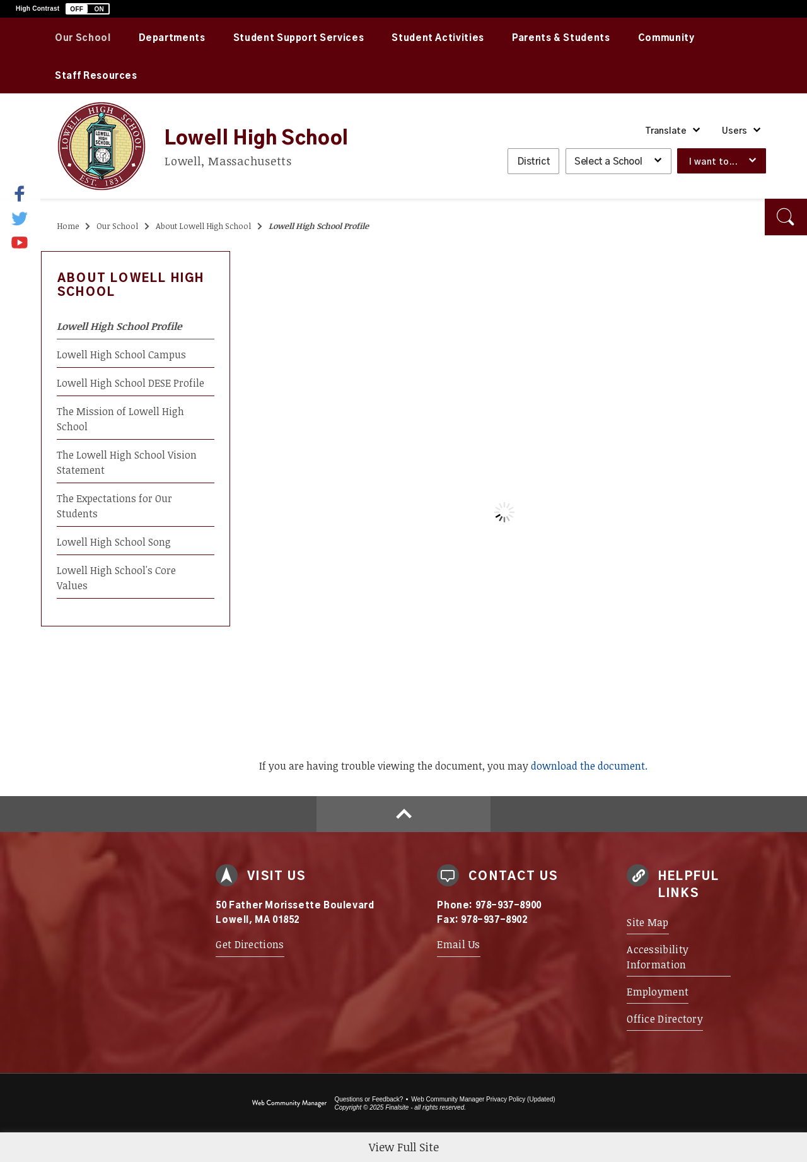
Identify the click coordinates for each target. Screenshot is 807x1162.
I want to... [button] (713, 162)
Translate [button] (666, 131)
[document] (504, 512)
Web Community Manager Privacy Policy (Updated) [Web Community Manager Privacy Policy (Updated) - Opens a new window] (483, 1099)
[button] (88, 9)
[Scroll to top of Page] (403, 814)
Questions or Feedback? (368, 1099)
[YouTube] (20, 239)
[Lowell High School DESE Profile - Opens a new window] (135, 382)
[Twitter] (20, 218)
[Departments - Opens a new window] (172, 37)
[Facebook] (27, 193)
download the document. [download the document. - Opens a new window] (589, 766)
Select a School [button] (608, 162)
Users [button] (734, 131)
